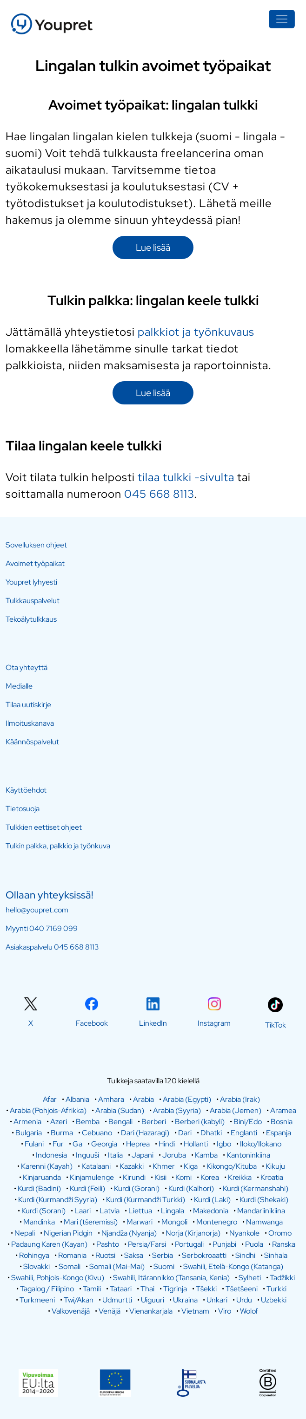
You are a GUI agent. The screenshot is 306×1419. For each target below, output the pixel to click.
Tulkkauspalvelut (33, 600)
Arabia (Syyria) (177, 1110)
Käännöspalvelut (32, 742)
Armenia (27, 1121)
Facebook (92, 1023)
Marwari (139, 1222)
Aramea (283, 1110)
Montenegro (216, 1222)
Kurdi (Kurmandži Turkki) (145, 1199)
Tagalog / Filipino (47, 1289)
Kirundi (134, 1177)
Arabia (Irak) (240, 1099)
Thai (147, 1289)
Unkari (216, 1300)
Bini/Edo (247, 1121)
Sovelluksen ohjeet (36, 545)
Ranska (283, 1244)
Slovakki (36, 1266)
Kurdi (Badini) (39, 1188)
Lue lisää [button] (153, 247)
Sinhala (275, 1255)
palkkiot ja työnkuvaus (196, 332)
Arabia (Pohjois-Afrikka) (48, 1110)
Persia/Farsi (147, 1244)
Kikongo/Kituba (231, 1166)
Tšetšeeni (242, 1289)
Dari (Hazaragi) (145, 1133)
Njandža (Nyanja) (129, 1233)
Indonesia (51, 1155)
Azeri (58, 1121)
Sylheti (250, 1277)
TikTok (275, 1025)
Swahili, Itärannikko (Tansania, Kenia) (171, 1277)
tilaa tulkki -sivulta (186, 477)
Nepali (24, 1233)
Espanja (278, 1133)
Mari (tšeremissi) (91, 1222)
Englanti (244, 1133)
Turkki (276, 1289)
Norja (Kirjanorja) (193, 1233)
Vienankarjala (151, 1311)
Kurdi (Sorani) (43, 1211)
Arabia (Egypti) (187, 1099)
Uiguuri (152, 1300)
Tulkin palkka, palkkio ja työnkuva (58, 846)
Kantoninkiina (248, 1155)
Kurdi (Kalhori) (191, 1188)
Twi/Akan (78, 1300)
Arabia (143, 1099)
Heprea (138, 1144)
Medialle (19, 686)
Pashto (107, 1244)
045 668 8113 (159, 494)
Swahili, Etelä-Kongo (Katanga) (233, 1266)
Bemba (88, 1121)
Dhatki (211, 1133)
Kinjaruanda (42, 1177)
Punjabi (224, 1244)
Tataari (121, 1289)
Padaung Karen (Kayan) (49, 1244)
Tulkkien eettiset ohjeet (44, 827)
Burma (62, 1133)
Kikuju (275, 1166)
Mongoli (174, 1222)
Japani (142, 1155)
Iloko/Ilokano (260, 1144)
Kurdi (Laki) (212, 1199)
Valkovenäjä (71, 1311)
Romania (72, 1255)
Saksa (133, 1255)
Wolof (249, 1311)
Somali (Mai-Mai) (117, 1266)
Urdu (244, 1300)
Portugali (189, 1244)
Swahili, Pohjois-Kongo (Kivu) (57, 1277)
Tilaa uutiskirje (28, 705)
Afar (50, 1099)
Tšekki (206, 1289)
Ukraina (185, 1300)
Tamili (92, 1289)
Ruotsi (105, 1255)
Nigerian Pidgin (68, 1233)
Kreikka (240, 1177)
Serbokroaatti (204, 1255)
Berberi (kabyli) (200, 1121)
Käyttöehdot (26, 790)
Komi (183, 1177)
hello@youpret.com (37, 910)
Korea (209, 1177)
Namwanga (264, 1222)
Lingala (172, 1211)
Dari (185, 1133)
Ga (77, 1144)
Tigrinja (175, 1289)
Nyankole (244, 1233)
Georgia (104, 1144)
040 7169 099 (53, 928)
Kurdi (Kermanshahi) (255, 1188)
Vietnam (195, 1311)
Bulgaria (28, 1133)
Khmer (164, 1166)
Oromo (280, 1233)
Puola (254, 1244)
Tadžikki (282, 1277)
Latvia (110, 1211)
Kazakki (132, 1166)
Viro (224, 1311)
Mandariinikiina (261, 1211)
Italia (115, 1155)
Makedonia (210, 1211)
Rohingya (34, 1255)
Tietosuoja (23, 809)
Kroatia (271, 1177)
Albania (77, 1099)
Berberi (153, 1121)
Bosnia (282, 1121)
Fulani (34, 1144)
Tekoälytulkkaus (31, 619)
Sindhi (245, 1255)
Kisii (160, 1177)
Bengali (120, 1121)
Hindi (167, 1144)
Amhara (111, 1099)
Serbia (162, 1255)
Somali (69, 1266)
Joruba (174, 1155)
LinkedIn (153, 1023)
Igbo (224, 1144)
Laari (82, 1211)
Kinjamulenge (92, 1177)
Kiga (191, 1166)
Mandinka (39, 1222)
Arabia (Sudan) (119, 1110)
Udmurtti (117, 1300)
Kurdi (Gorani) (137, 1188)
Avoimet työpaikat (35, 563)
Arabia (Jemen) (235, 1110)
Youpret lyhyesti (31, 582)
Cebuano (97, 1133)
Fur (58, 1144)
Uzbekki (273, 1300)
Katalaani (96, 1166)
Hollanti (196, 1144)
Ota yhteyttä (26, 667)
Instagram (214, 1023)
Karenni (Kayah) (47, 1166)
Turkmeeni (37, 1300)
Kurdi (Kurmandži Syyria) (57, 1199)
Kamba (206, 1155)
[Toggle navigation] (282, 19)
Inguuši (87, 1155)
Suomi (163, 1266)
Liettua (140, 1211)
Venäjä (109, 1311)
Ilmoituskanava (30, 723)
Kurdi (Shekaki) (263, 1199)
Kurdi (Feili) (87, 1188)
